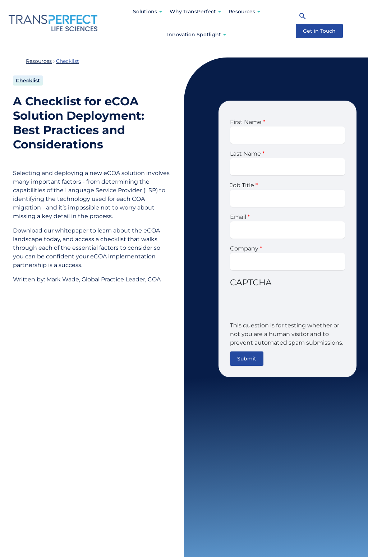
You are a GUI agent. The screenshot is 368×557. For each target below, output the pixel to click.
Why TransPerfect (193, 11)
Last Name (245, 153)
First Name (246, 122)
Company (244, 248)
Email (238, 216)
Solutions (145, 11)
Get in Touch (319, 31)
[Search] (302, 16)
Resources (242, 11)
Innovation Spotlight (194, 34)
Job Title (242, 185)
